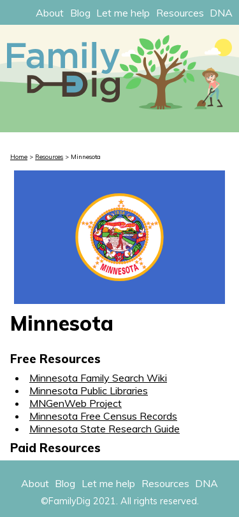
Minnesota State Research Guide (104, 428)
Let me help (123, 12)
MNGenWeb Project (75, 403)
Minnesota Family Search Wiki (98, 377)
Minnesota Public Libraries (88, 390)
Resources (180, 12)
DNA (221, 12)
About (50, 12)
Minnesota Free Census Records (103, 416)
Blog (80, 12)
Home (18, 156)
